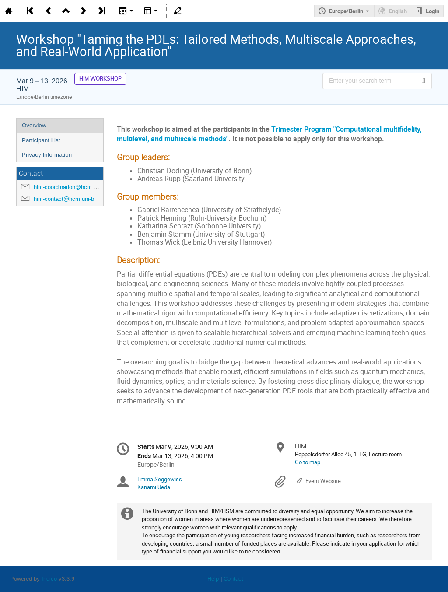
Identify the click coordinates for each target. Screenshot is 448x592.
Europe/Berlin (346, 11)
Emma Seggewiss (159, 479)
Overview (34, 125)
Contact (233, 578)
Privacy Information (47, 154)
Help (213, 578)
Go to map (307, 462)
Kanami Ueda (153, 487)
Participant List (41, 140)
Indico (49, 578)
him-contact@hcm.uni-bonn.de (72, 199)
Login (432, 11)
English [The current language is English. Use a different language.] (398, 11)
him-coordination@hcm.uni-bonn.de (78, 187)
